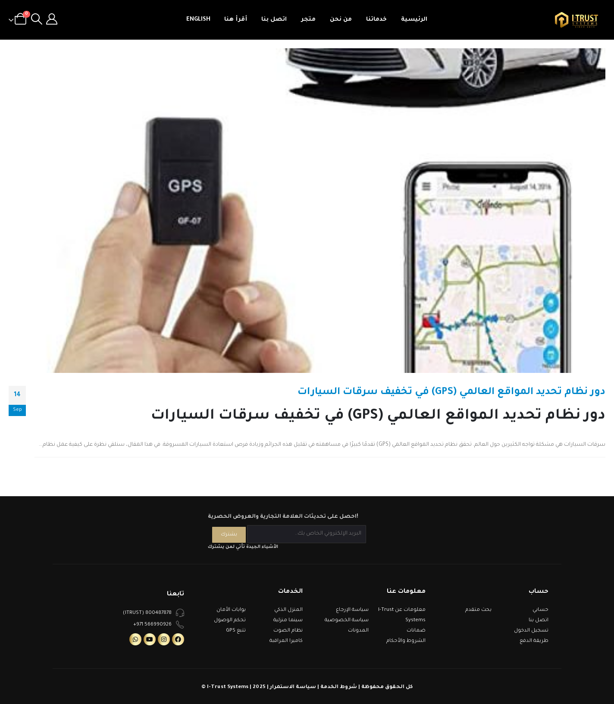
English (198, 19)
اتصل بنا (274, 19)
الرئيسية (414, 19)
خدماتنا (376, 19)
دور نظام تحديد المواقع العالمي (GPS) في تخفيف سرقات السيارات (451, 392)
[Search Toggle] (36, 19)
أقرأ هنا (235, 19)
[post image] (307, 210)
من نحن (341, 19)
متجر (308, 19)
